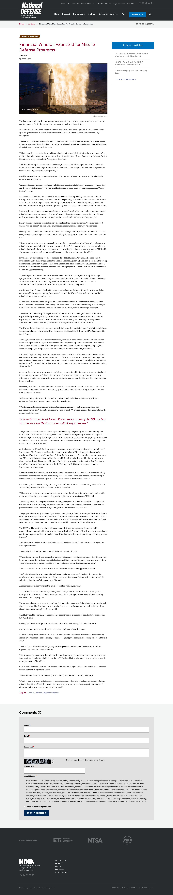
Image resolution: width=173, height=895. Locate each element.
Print (140, 23)
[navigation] (86, 14)
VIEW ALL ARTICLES (125, 79)
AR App (108, 3)
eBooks (100, 3)
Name (27, 725)
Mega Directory (119, 3)
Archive (58, 866)
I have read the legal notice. (39, 806)
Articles (31, 23)
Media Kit (75, 3)
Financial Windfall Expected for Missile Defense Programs (66, 23)
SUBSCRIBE (137, 14)
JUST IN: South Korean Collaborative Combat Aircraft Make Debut (131, 55)
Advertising (59, 863)
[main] (86, 428)
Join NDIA (130, 3)
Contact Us (65, 3)
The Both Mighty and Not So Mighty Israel (131, 72)
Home (21, 23)
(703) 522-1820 (27, 870)
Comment (29, 746)
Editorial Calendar (88, 3)
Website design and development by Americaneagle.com (37, 888)
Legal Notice (30, 776)
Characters (30, 766)
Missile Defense (35, 692)
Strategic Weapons (51, 692)
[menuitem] (57, 14)
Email (150, 23)
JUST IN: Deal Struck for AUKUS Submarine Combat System (129, 63)
